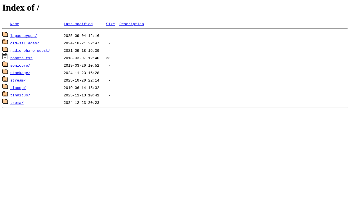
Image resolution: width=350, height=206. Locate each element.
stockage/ (20, 72)
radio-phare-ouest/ (30, 50)
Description (131, 23)
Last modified (78, 23)
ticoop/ (18, 87)
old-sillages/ (24, 42)
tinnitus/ (20, 95)
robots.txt (21, 57)
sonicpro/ (20, 65)
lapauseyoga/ (23, 35)
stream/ (18, 80)
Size (110, 23)
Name (14, 23)
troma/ (17, 102)
